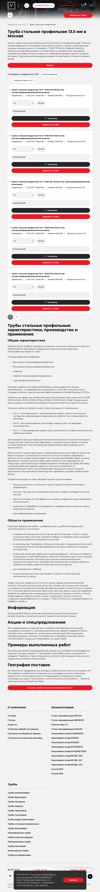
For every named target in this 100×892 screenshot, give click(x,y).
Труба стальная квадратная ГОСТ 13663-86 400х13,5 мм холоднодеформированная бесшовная (38, 229)
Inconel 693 (57, 769)
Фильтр (50, 65)
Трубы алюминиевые (19, 793)
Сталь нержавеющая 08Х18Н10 (67, 720)
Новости (12, 725)
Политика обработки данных (23, 729)
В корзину (50, 118)
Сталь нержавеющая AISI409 (66, 729)
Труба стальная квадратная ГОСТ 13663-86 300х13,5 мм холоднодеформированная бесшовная (38, 137)
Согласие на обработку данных (24, 733)
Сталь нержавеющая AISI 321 (66, 716)
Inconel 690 (57, 773)
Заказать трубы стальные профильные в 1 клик (50, 688)
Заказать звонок (67, 5)
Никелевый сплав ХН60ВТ (65, 742)
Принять (73, 880)
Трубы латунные (16, 802)
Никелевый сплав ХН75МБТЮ (67, 747)
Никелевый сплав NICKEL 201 (66, 760)
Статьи (11, 720)
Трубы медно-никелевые (21, 819)
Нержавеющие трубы (19, 833)
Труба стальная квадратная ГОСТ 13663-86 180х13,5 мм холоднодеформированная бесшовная (38, 91)
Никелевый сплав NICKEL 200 (67, 756)
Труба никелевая (17, 846)
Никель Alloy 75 (59, 725)
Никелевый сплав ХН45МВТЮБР (68, 751)
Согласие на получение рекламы (25, 738)
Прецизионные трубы (19, 842)
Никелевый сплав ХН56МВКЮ (67, 733)
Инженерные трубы (18, 851)
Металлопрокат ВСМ (17, 24)
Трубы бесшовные (17, 828)
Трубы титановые (17, 815)
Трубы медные (15, 806)
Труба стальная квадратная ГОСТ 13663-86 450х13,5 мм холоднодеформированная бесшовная (38, 275)
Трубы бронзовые (17, 797)
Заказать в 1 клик (78, 15)
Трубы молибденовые (19, 855)
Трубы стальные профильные (23, 824)
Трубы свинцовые (17, 810)
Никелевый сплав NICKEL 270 (66, 765)
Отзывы (12, 716)
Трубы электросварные (20, 837)
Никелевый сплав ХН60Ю (65, 738)
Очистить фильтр (49, 74)
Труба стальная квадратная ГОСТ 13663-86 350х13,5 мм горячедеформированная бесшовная (51, 183)
